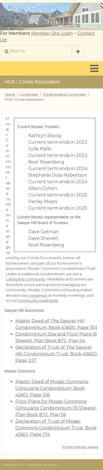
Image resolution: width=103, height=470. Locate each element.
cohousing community (26, 279)
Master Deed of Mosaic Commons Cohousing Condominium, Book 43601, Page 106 (51, 388)
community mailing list (38, 300)
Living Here (29, 94)
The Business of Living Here (64, 94)
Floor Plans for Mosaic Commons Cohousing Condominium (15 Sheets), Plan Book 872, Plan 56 (56, 408)
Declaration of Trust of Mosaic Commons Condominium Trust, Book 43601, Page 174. (56, 428)
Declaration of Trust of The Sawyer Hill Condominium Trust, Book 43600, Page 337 (56, 354)
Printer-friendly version (80, 447)
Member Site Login (52, 33)
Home (10, 94)
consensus (38, 295)
